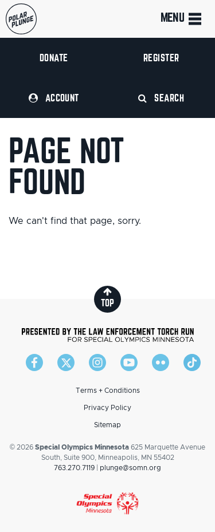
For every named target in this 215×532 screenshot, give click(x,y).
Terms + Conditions (108, 390)
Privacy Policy (107, 407)
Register (161, 57)
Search (161, 97)
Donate (54, 57)
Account (54, 97)
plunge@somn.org (130, 467)
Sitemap (107, 424)
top (107, 297)
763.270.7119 (74, 467)
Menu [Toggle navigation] (182, 18)
